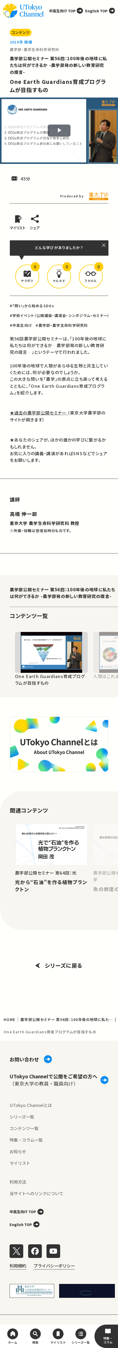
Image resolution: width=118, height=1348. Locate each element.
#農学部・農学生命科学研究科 (62, 325)
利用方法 (18, 1182)
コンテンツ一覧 (24, 1128)
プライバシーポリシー (54, 1266)
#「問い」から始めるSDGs (32, 305)
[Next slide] (108, 652)
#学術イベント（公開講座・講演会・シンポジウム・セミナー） (60, 315)
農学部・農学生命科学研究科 (34, 49)
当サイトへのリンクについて (36, 1193)
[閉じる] (104, 245)
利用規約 (18, 1266)
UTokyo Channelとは (31, 1105)
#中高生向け (21, 325)
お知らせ (18, 1151)
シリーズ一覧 (22, 1117)
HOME (9, 1019)
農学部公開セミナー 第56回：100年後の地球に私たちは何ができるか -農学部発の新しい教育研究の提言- (58, 65)
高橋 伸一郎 (23, 513)
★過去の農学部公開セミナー (39, 413)
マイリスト (20, 1163)
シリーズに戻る (59, 965)
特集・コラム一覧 (26, 1140)
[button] (27, 277)
